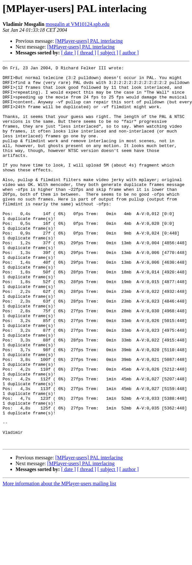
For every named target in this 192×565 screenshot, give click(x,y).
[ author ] (129, 52)
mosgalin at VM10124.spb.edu (77, 24)
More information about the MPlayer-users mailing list (59, 559)
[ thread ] (86, 52)
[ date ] (68, 52)
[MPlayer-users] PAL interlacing (89, 41)
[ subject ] (107, 52)
